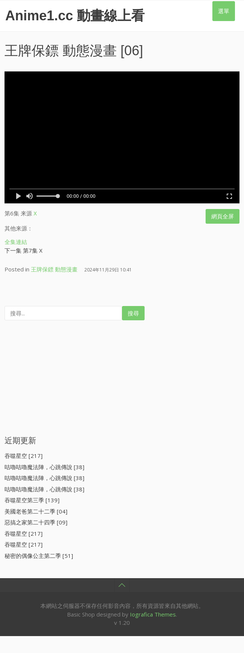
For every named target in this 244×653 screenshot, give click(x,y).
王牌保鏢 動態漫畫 (61, 50)
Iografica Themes (153, 613)
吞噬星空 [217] (24, 454)
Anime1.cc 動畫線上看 (75, 15)
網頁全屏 (222, 216)
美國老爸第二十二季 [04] (36, 510)
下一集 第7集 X (24, 249)
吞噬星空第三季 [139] (32, 499)
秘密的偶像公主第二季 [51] (39, 554)
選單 (223, 11)
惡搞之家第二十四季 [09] (36, 521)
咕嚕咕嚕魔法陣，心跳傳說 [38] (44, 466)
